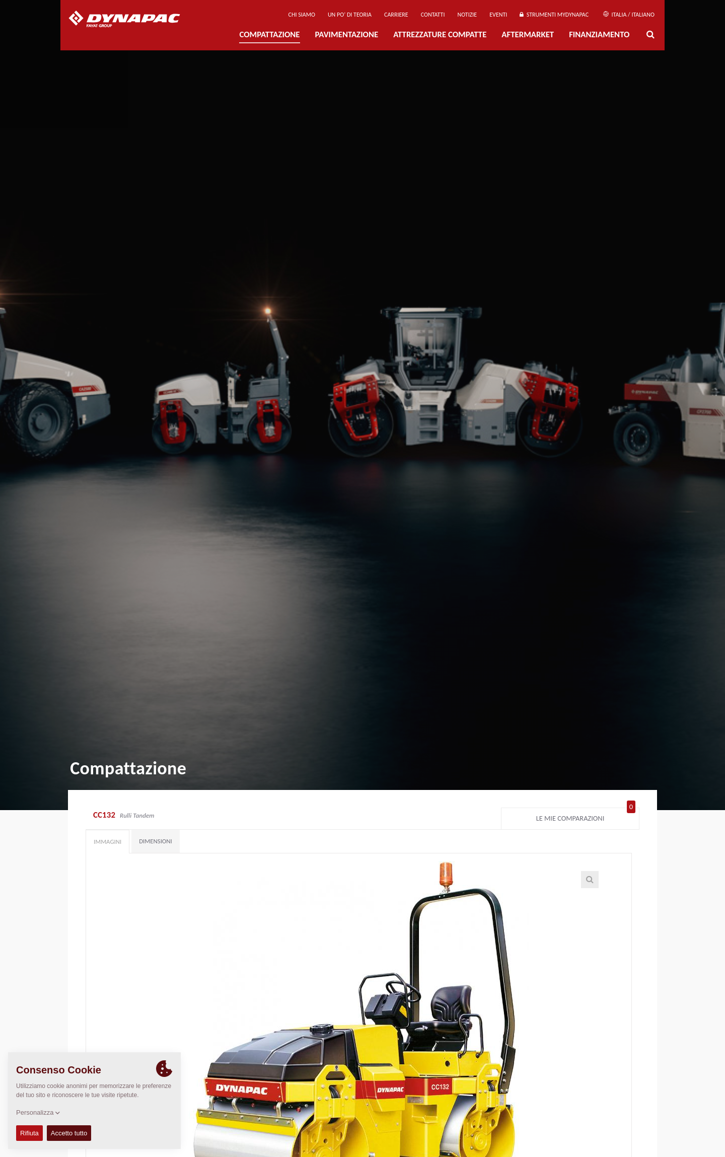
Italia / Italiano (629, 14)
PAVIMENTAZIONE (347, 34)
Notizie (467, 14)
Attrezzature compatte (439, 34)
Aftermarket (527, 34)
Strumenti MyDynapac (554, 14)
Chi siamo (301, 14)
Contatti (433, 14)
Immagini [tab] (107, 841)
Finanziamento (599, 34)
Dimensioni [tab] (155, 841)
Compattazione (269, 34)
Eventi (498, 14)
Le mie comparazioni (585, 816)
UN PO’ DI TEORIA (350, 14)
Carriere (396, 14)
